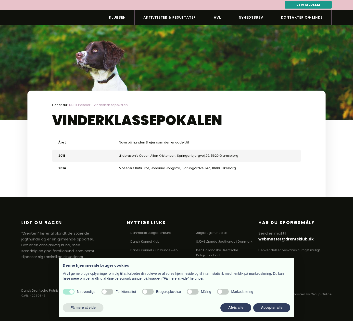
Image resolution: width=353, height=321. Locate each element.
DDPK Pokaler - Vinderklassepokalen (98, 105)
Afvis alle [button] (235, 307)
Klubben (117, 17)
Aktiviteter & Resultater (169, 17)
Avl (217, 17)
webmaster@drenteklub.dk (286, 239)
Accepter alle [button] (271, 307)
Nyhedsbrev (251, 17)
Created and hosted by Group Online (302, 294)
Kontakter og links (302, 17)
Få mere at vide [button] (83, 307)
